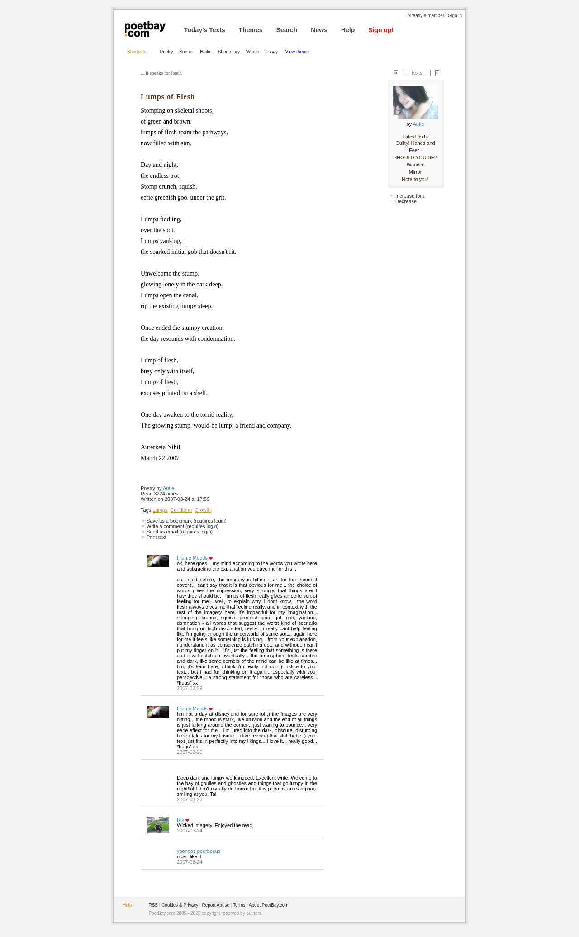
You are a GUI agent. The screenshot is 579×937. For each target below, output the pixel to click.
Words (252, 51)
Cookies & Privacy (179, 905)
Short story (229, 51)
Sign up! (381, 29)
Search (287, 29)
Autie (168, 488)
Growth (202, 510)
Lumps (159, 510)
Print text (156, 537)
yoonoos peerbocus (198, 851)
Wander (415, 164)
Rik (180, 820)
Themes (251, 29)
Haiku (206, 51)
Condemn (181, 510)
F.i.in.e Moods (192, 558)
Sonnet (186, 51)
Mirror (415, 172)
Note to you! (415, 179)
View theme (297, 51)
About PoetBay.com (269, 905)
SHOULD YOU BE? (415, 157)
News (319, 29)
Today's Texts (204, 29)
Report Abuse (215, 905)
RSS (153, 905)
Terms (239, 905)
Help (348, 29)
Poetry (166, 51)
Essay (272, 51)
